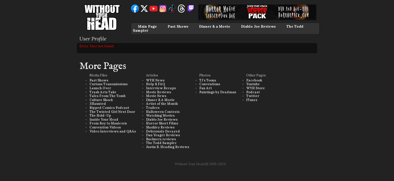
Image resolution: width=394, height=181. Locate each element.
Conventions (209, 84)
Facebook (254, 80)
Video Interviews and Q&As (112, 131)
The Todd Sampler (161, 143)
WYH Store (255, 88)
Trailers (153, 108)
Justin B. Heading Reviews (167, 147)
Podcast (253, 92)
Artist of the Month (162, 104)
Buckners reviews (161, 139)
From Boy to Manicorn (108, 123)
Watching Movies (160, 115)
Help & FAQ (155, 84)
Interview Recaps (161, 88)
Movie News (156, 96)
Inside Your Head (103, 119)
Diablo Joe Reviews (258, 26)
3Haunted (97, 104)
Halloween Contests (163, 112)
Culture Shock (101, 100)
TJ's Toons (207, 80)
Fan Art (205, 88)
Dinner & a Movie (214, 26)
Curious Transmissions (108, 84)
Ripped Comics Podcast (109, 108)
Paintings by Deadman (217, 92)
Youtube (253, 84)
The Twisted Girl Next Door (112, 112)
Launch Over (100, 88)
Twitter (252, 96)
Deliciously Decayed (163, 131)
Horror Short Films (162, 123)
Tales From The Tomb (107, 96)
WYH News (155, 80)
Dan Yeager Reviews (163, 135)
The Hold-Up (100, 115)
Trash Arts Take (102, 92)
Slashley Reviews (160, 127)
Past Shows (178, 26)
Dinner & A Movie (160, 100)
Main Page (147, 26)
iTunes (251, 100)
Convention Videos (105, 127)
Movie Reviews (158, 92)
